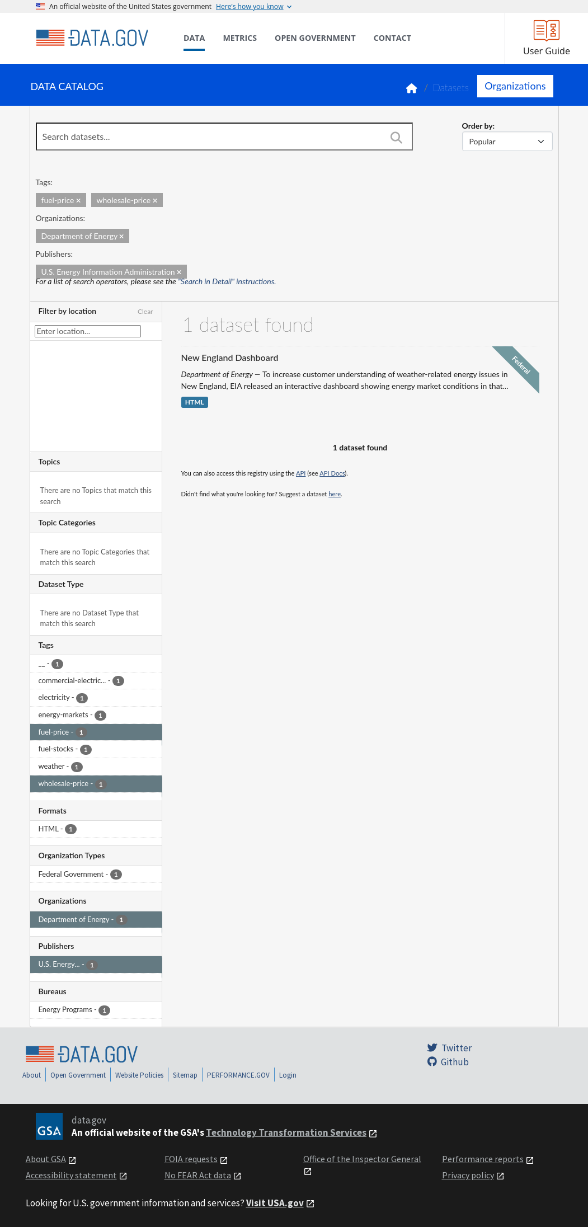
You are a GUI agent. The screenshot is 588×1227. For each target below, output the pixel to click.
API (300, 473)
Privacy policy (468, 1175)
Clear (145, 311)
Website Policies (139, 1075)
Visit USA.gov (275, 1203)
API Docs (332, 473)
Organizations (514, 85)
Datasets (450, 87)
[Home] (92, 38)
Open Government (78, 1075)
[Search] (396, 137)
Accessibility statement (71, 1175)
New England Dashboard (230, 357)
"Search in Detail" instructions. (227, 281)
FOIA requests (191, 1158)
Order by (477, 125)
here (334, 493)
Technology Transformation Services (286, 1132)
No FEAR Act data (197, 1175)
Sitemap (185, 1075)
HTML (194, 402)
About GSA (46, 1158)
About (31, 1075)
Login (288, 1075)
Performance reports (483, 1158)
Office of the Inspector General (362, 1158)
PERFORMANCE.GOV (238, 1075)
